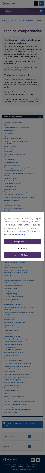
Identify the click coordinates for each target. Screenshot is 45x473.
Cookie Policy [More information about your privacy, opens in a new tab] (18, 234)
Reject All (22, 248)
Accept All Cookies (22, 255)
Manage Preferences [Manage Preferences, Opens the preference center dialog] (22, 241)
